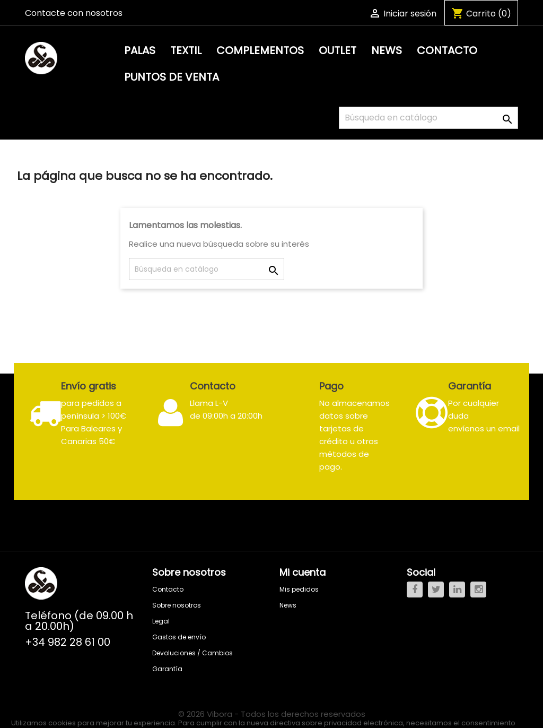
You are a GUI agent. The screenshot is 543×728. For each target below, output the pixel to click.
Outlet (337, 50)
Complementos (260, 50)
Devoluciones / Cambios (192, 652)
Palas (139, 50)
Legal (161, 621)
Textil (186, 50)
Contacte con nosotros (73, 13)
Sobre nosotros (176, 605)
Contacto (447, 50)
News (386, 50)
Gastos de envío (179, 637)
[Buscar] (428, 118)
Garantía (167, 668)
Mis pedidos (299, 589)
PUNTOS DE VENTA (171, 77)
